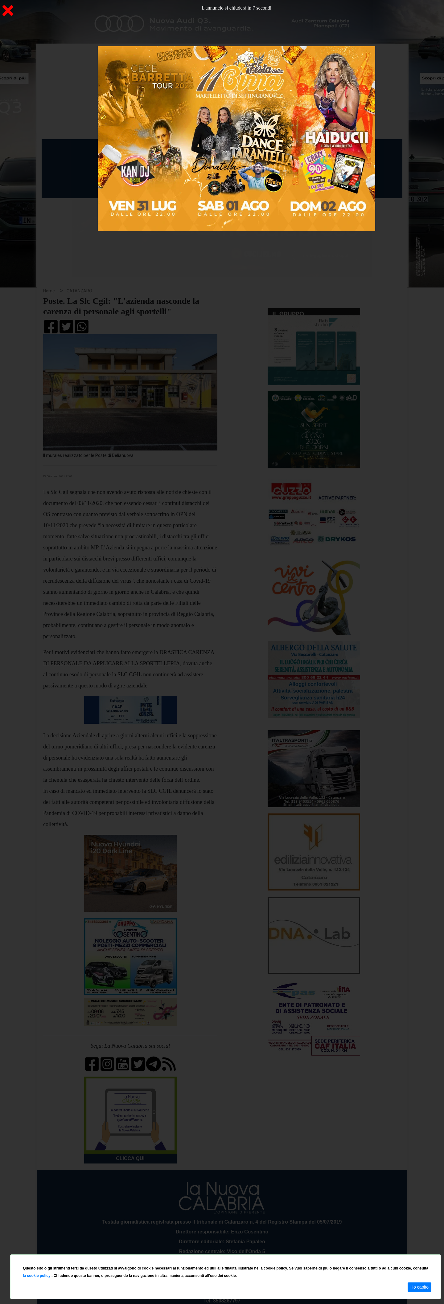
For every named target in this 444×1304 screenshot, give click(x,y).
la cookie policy (37, 1275)
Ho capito (419, 1287)
